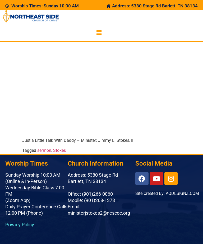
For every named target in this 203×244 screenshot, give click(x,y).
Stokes (59, 150)
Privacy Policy (19, 224)
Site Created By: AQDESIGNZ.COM (167, 193)
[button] (98, 32)
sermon (44, 150)
